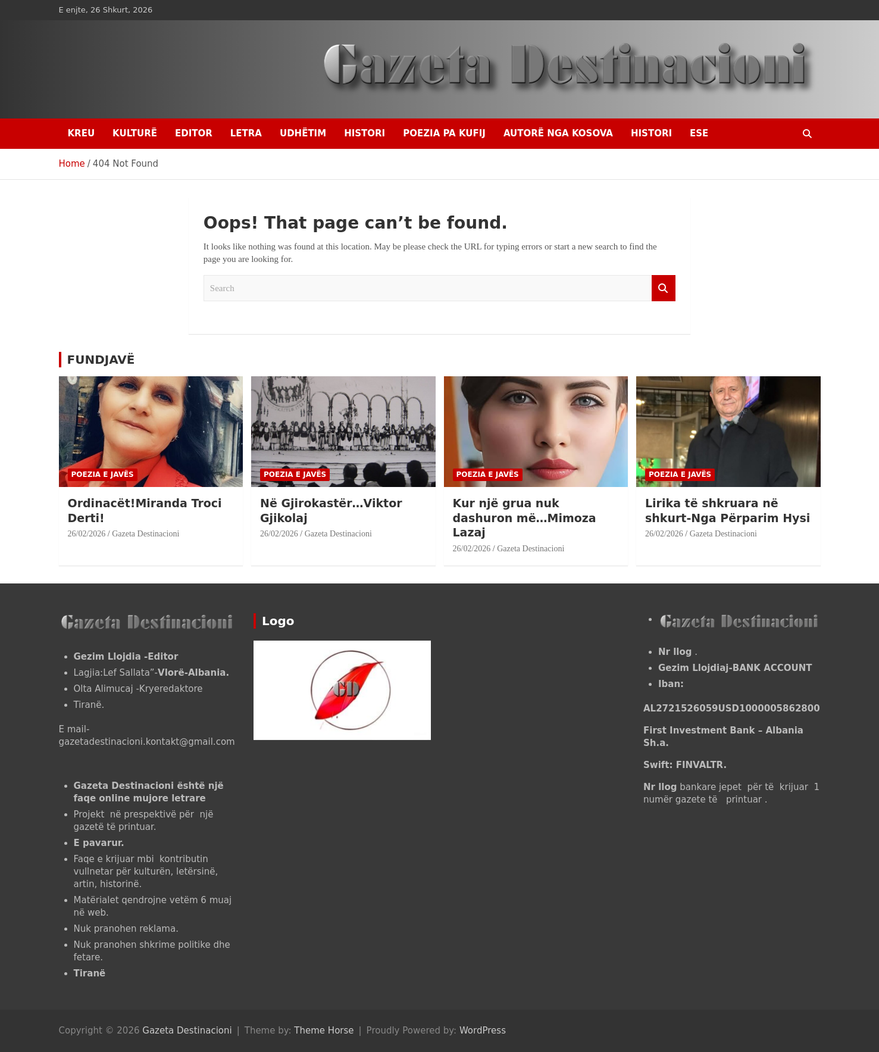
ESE (699, 133)
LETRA (246, 133)
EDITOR (193, 133)
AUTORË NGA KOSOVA (558, 133)
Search (663, 288)
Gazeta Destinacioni (145, 533)
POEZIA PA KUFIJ (444, 133)
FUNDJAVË (101, 359)
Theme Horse (324, 1030)
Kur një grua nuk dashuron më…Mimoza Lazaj (524, 518)
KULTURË (134, 133)
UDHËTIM (303, 133)
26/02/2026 (87, 533)
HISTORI (364, 133)
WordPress (482, 1030)
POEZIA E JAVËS (102, 474)
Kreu (81, 133)
